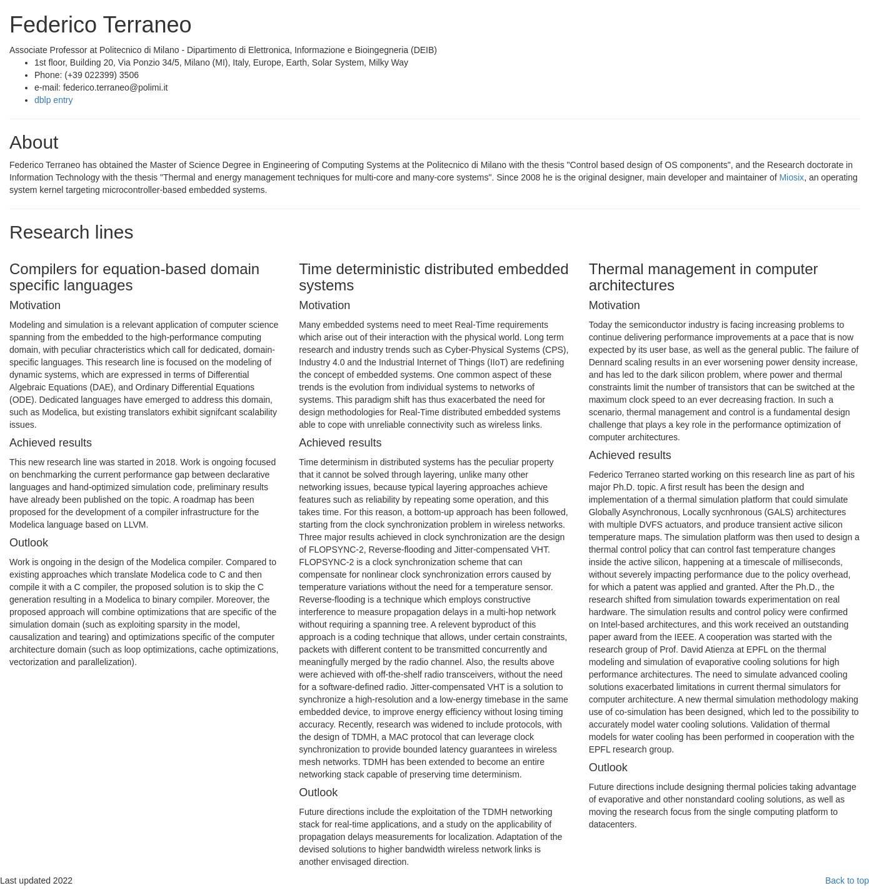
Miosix (791, 177)
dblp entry (53, 100)
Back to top (847, 881)
